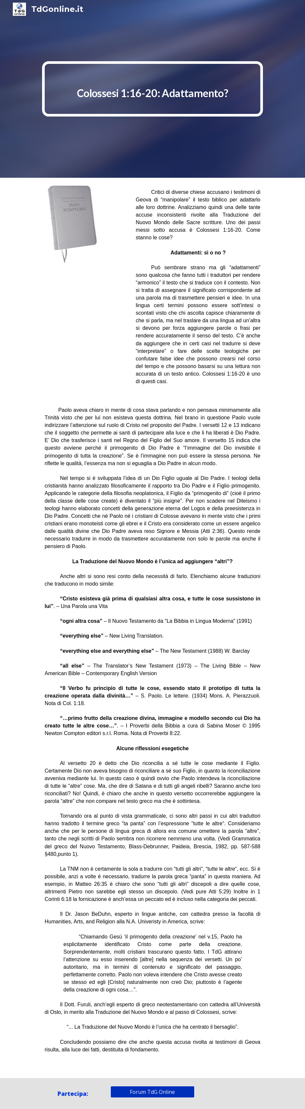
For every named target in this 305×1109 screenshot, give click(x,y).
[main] (152, 89)
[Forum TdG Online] (153, 1092)
